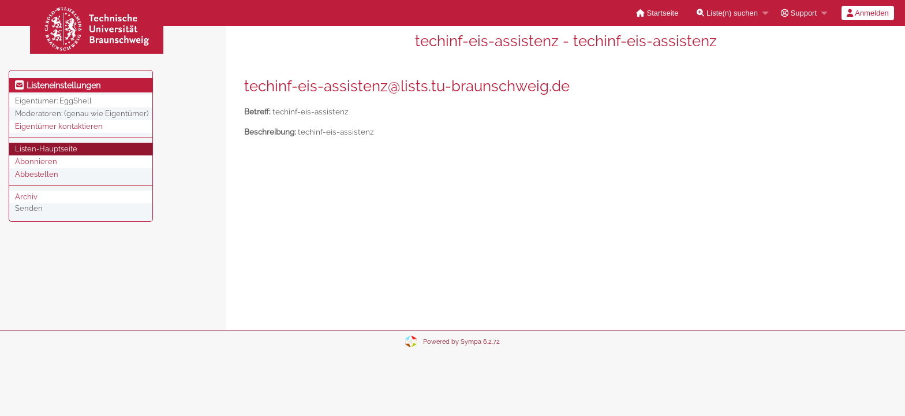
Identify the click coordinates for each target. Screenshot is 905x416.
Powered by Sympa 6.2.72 (461, 342)
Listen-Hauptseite (46, 148)
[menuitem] (657, 13)
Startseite (657, 13)
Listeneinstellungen (57, 85)
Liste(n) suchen (727, 13)
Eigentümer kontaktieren (59, 126)
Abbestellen (36, 174)
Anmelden (867, 13)
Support (799, 13)
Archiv (26, 196)
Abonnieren (36, 161)
